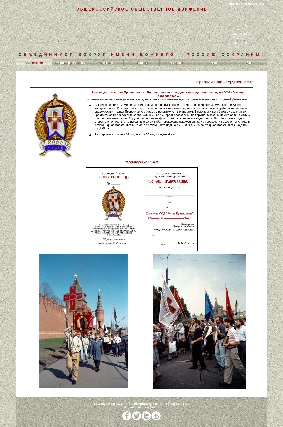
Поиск (237, 29)
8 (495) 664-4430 (177, 404)
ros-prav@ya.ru (147, 407)
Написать (240, 38)
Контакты (240, 43)
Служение (105, 62)
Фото (213, 62)
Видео (248, 62)
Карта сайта (242, 34)
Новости (141, 62)
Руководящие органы (69, 62)
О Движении (34, 62)
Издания (177, 62)
